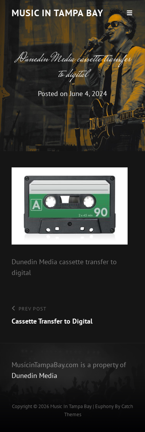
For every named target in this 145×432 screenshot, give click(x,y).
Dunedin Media (34, 375)
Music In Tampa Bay (57, 13)
